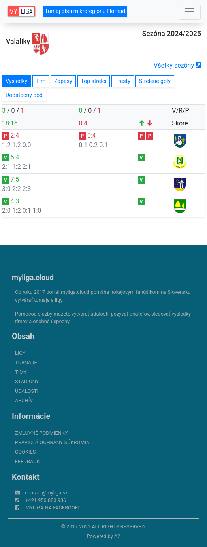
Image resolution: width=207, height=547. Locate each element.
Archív (24, 400)
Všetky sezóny (177, 65)
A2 (117, 536)
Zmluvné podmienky (41, 433)
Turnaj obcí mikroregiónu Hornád (85, 11)
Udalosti (26, 391)
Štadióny (27, 381)
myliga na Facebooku (53, 508)
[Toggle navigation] (190, 12)
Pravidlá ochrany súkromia (52, 442)
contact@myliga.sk (46, 493)
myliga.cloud (33, 277)
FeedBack (27, 461)
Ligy (20, 353)
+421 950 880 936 (45, 500)
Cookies (25, 452)
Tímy (21, 372)
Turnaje (26, 362)
